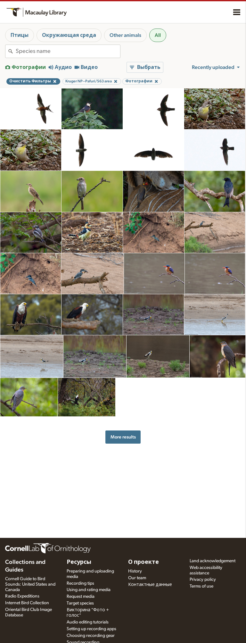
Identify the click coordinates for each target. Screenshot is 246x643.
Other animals (125, 35)
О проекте (143, 562)
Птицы (20, 35)
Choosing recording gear (91, 635)
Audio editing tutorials (88, 622)
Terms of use (201, 586)
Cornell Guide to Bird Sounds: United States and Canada (30, 584)
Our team (137, 578)
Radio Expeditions (22, 596)
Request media (80, 596)
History (135, 571)
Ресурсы (79, 562)
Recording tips (80, 583)
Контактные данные (150, 584)
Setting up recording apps (91, 629)
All (158, 35)
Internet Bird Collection (27, 603)
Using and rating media (89, 590)
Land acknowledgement (212, 561)
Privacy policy (203, 579)
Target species (80, 603)
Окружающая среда (69, 35)
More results (123, 437)
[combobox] (68, 51)
